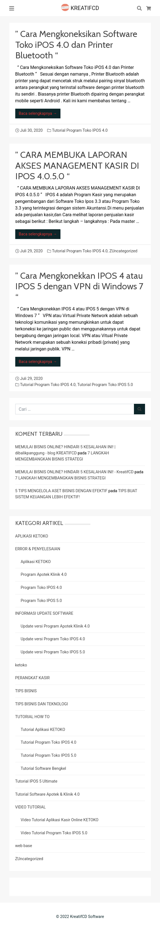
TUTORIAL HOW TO (32, 717)
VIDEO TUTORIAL (30, 807)
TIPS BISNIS (26, 691)
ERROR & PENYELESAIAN (37, 549)
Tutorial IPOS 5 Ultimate (36, 781)
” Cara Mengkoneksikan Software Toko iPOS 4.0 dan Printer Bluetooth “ (76, 44)
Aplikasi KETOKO (36, 561)
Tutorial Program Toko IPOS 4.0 (80, 130)
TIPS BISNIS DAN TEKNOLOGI (41, 704)
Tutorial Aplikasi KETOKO (43, 729)
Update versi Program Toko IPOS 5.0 (53, 652)
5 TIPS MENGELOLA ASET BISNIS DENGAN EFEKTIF (61, 491)
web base (23, 845)
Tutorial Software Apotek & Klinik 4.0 (47, 794)
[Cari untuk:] (74, 409)
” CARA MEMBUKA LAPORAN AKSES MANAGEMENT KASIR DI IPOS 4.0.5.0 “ (77, 165)
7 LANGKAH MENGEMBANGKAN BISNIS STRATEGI (60, 478)
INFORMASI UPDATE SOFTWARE (44, 613)
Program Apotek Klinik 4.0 (44, 574)
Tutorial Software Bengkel (43, 768)
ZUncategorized (123, 251)
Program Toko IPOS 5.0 (41, 600)
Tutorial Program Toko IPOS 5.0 (105, 384)
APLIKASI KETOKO (31, 536)
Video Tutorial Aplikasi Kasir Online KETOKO (59, 820)
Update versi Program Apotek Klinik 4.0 (55, 626)
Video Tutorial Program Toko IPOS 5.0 (54, 833)
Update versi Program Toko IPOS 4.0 (53, 639)
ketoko (21, 665)
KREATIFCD (80, 8)
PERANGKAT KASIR (32, 678)
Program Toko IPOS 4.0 (41, 587)
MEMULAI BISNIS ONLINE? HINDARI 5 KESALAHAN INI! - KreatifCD (74, 472)
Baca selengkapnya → (38, 113)
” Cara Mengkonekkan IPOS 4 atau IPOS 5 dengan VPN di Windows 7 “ (79, 286)
